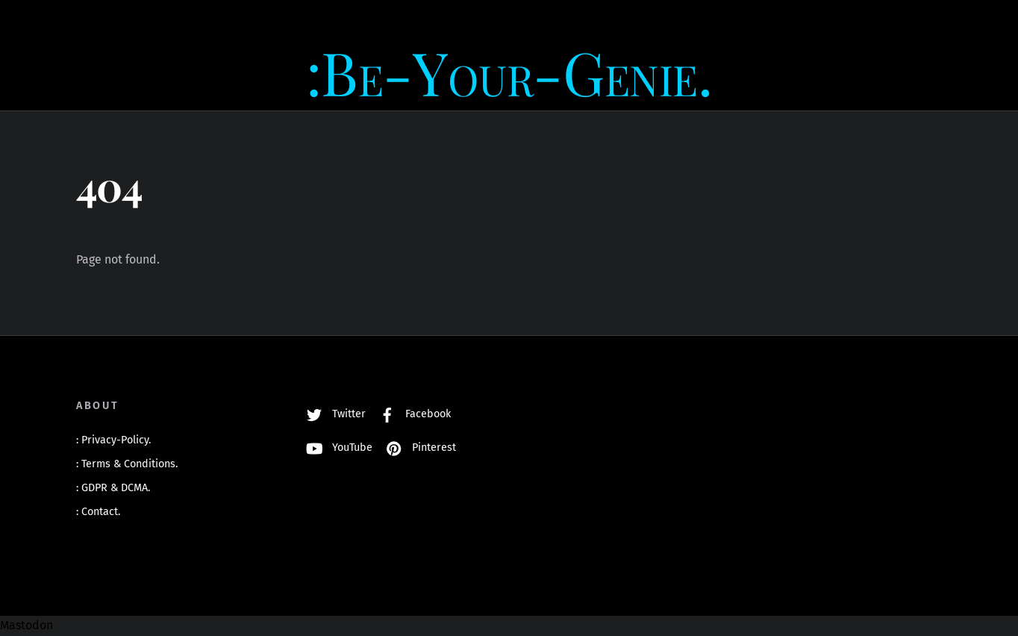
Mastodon (26, 625)
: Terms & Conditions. (127, 464)
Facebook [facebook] (411, 414)
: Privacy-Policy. (113, 440)
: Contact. (98, 511)
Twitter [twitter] (332, 414)
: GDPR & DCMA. (113, 487)
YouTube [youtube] (335, 447)
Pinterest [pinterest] (417, 447)
